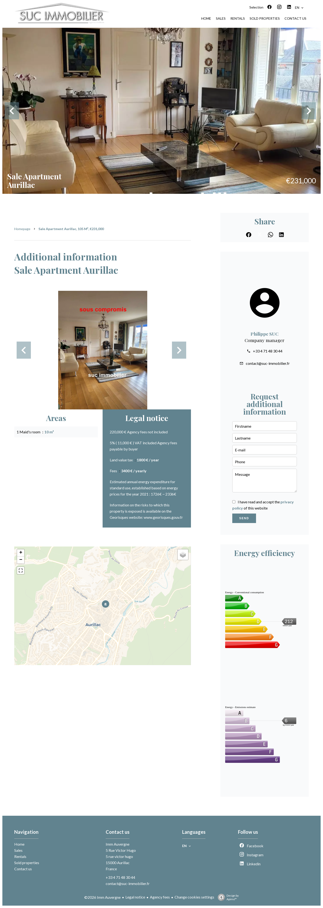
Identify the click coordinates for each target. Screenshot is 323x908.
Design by (227, 897)
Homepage (22, 229)
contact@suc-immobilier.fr (268, 363)
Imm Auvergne (117, 844)
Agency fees (160, 897)
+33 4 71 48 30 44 (267, 351)
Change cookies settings (194, 897)
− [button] (20, 560)
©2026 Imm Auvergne (102, 897)
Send (244, 518)
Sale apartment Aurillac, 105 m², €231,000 (71, 229)
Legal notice (135, 897)
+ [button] (20, 552)
